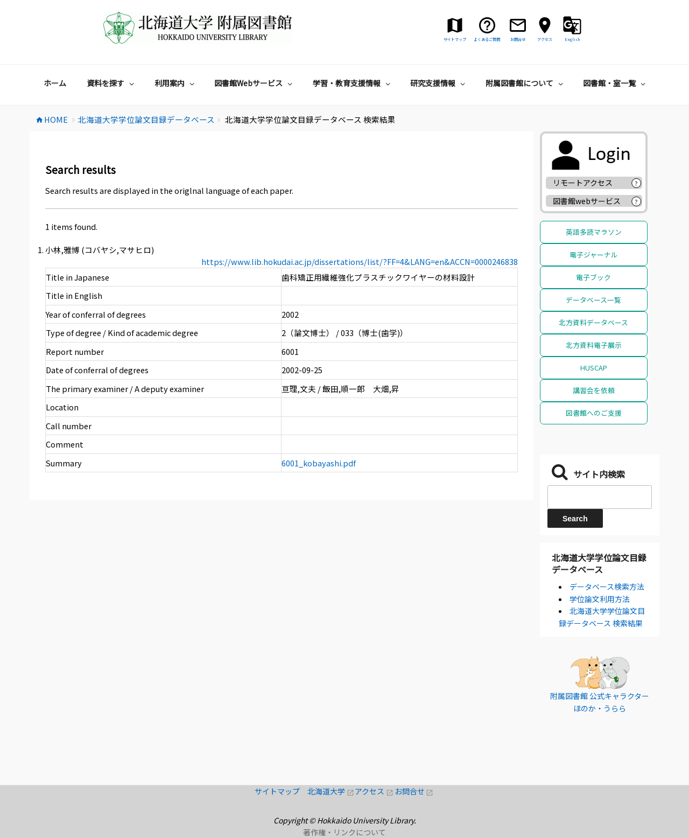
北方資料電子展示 (594, 345)
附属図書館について (526, 83)
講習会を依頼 (594, 390)
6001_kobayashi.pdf (319, 463)
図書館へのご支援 (594, 413)
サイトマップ (281, 791)
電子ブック (593, 277)
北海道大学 (331, 791)
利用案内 (175, 83)
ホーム (55, 83)
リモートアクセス (583, 182)
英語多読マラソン (594, 232)
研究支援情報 (439, 83)
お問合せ (414, 791)
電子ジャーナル (594, 254)
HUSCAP (593, 367)
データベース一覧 (593, 300)
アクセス (374, 791)
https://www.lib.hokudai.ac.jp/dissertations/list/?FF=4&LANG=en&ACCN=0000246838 (359, 261)
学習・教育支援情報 (353, 83)
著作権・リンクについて (344, 832)
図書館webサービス (587, 200)
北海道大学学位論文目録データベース (599, 563)
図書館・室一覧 (615, 83)
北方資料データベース (593, 322)
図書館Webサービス (254, 83)
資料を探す (112, 83)
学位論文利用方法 (600, 598)
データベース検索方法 (607, 586)
